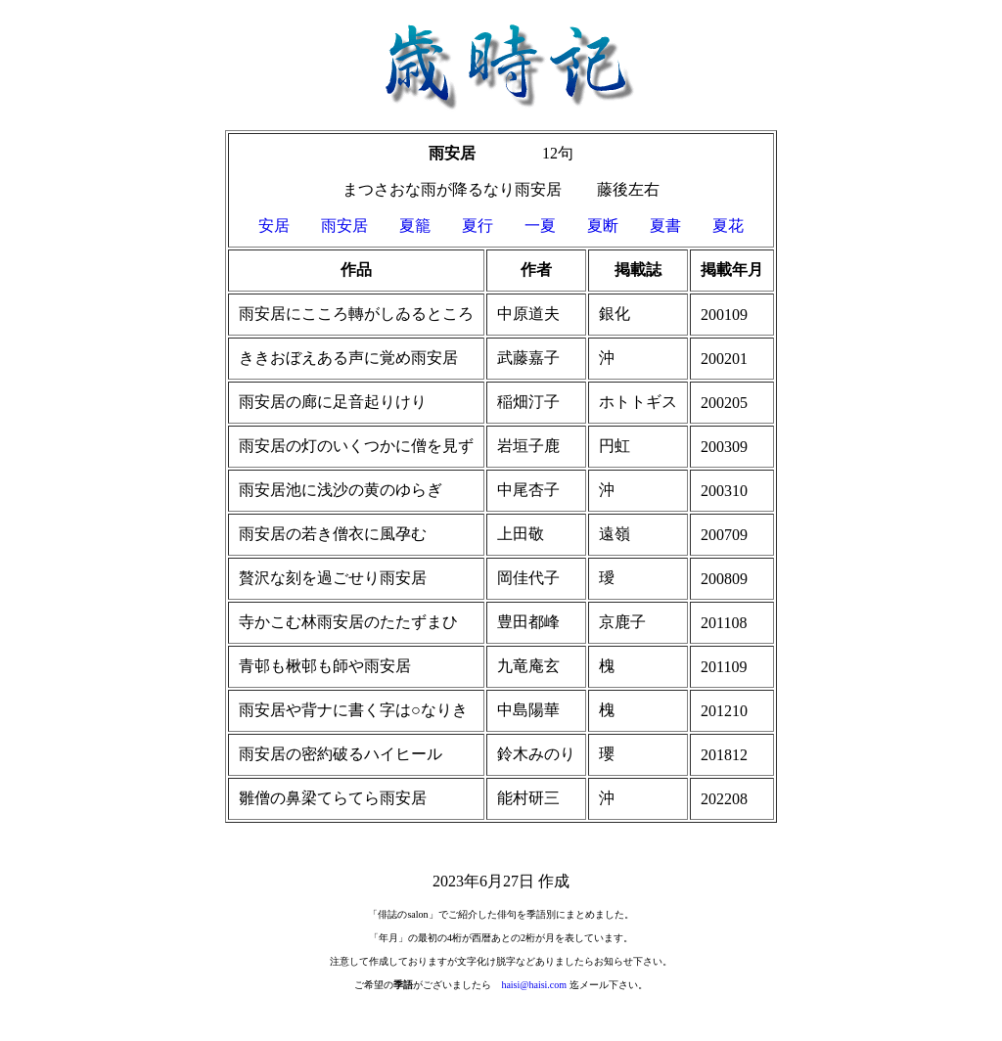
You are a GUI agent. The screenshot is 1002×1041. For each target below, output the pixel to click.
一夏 (540, 225)
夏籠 (415, 225)
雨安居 (344, 225)
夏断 (602, 225)
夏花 (728, 225)
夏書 (665, 225)
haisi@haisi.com (534, 984)
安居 (289, 225)
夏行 (493, 225)
